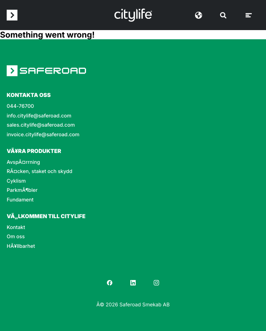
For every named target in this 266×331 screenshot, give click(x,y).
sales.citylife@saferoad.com (41, 125)
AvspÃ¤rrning (23, 162)
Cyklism (16, 181)
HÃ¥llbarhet (21, 246)
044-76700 (20, 106)
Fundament (20, 200)
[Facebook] (110, 282)
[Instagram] (157, 282)
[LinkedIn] (133, 282)
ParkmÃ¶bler (22, 190)
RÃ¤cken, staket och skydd (39, 171)
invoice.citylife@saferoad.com (43, 134)
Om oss (16, 236)
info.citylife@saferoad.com (39, 116)
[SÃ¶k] (223, 15)
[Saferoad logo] (12, 15)
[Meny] (248, 15)
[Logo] (133, 15)
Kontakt (16, 227)
